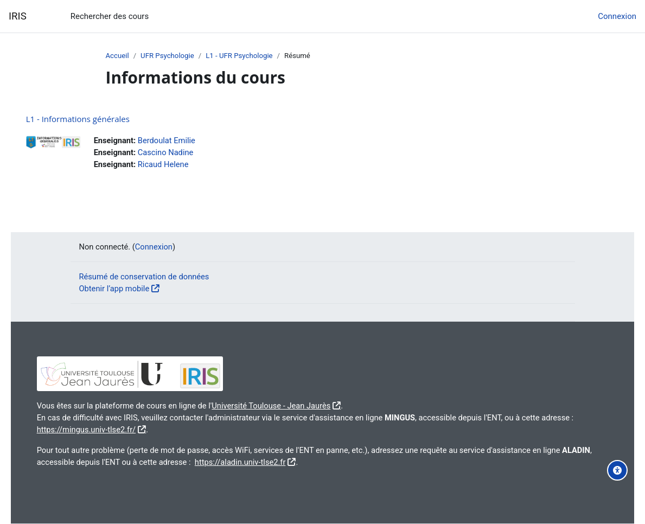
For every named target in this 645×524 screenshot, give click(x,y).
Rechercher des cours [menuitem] (110, 16)
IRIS (18, 16)
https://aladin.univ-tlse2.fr (292, 462)
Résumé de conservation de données (145, 274)
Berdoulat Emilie (183, 140)
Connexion (617, 16)
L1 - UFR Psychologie (241, 56)
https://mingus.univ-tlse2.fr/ (137, 428)
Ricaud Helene (180, 165)
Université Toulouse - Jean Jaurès (292, 404)
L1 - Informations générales (93, 118)
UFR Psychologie (168, 56)
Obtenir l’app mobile (115, 287)
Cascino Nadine (182, 153)
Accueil (118, 56)
